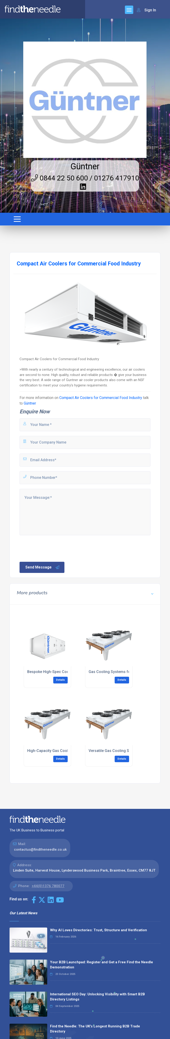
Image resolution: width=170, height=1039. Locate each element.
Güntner (85, 166)
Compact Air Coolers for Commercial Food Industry (100, 397)
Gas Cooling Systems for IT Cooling (119, 672)
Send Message (42, 567)
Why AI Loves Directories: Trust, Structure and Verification (98, 930)
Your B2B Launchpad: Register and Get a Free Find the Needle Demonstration (101, 965)
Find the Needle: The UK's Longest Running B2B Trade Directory (95, 1029)
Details (60, 679)
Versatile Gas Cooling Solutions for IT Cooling (128, 750)
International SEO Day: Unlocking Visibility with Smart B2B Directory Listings (97, 997)
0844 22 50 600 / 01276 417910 (85, 178)
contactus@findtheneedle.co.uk (40, 849)
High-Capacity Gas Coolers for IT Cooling (63, 750)
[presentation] (54, 548)
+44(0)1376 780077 (48, 886)
